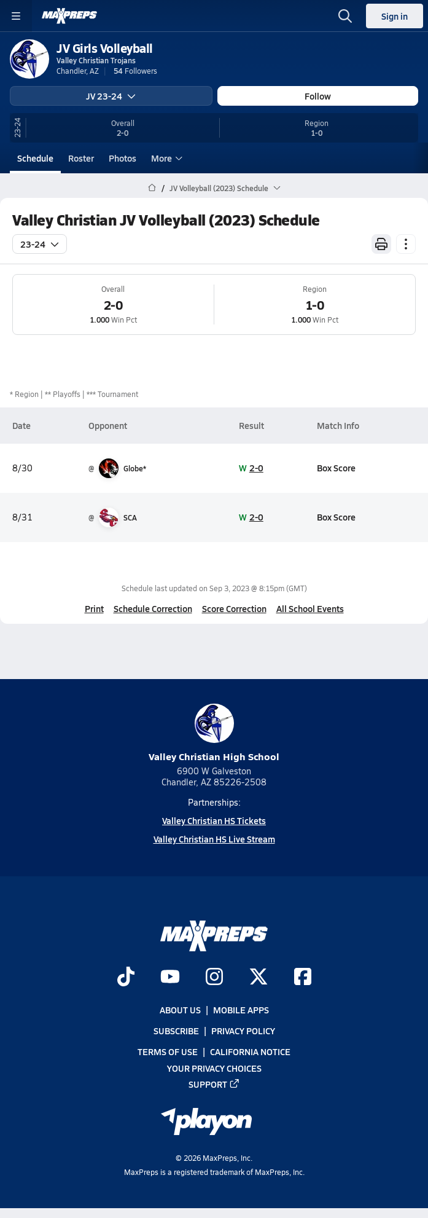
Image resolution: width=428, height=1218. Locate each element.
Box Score (336, 468)
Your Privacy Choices (214, 1067)
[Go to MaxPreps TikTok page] (126, 978)
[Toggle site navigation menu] (16, 16)
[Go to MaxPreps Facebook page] (303, 978)
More (165, 158)
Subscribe (176, 1030)
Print (94, 608)
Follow (318, 96)
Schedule (35, 158)
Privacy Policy (243, 1030)
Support (214, 1083)
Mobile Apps (241, 1010)
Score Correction (234, 608)
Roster (81, 158)
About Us (180, 1010)
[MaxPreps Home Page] (152, 188)
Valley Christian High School (214, 733)
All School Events (310, 608)
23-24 (39, 244)
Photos (122, 158)
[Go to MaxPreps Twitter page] (258, 978)
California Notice (250, 1051)
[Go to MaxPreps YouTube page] (170, 978)
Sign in (394, 16)
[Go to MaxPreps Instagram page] (214, 978)
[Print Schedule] (381, 244)
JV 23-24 (111, 96)
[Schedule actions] (406, 244)
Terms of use (168, 1051)
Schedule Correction (153, 608)
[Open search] (345, 16)
